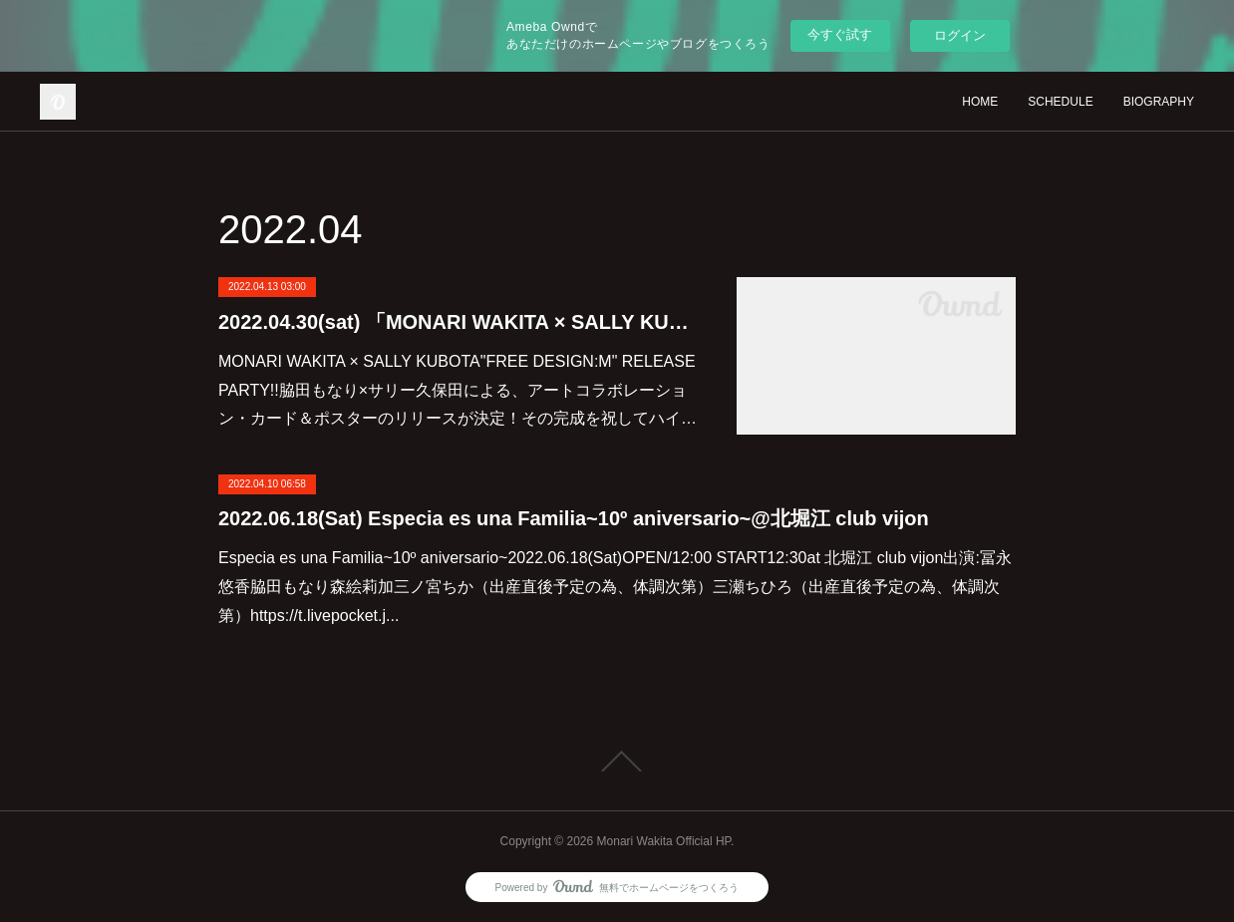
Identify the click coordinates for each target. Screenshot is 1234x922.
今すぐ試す (839, 34)
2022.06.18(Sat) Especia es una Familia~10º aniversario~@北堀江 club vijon (573, 518)
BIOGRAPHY (1158, 102)
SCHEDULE (1060, 102)
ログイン (960, 35)
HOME (980, 102)
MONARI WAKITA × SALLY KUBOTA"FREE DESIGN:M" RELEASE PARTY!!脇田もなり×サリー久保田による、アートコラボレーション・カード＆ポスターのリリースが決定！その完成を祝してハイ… (457, 390)
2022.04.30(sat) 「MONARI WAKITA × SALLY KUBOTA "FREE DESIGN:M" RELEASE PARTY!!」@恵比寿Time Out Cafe (457, 322)
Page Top (617, 761)
